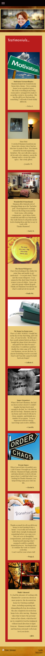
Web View (39, 652)
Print (5, 650)
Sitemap (13, 650)
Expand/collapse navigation (22, 3)
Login (40, 650)
